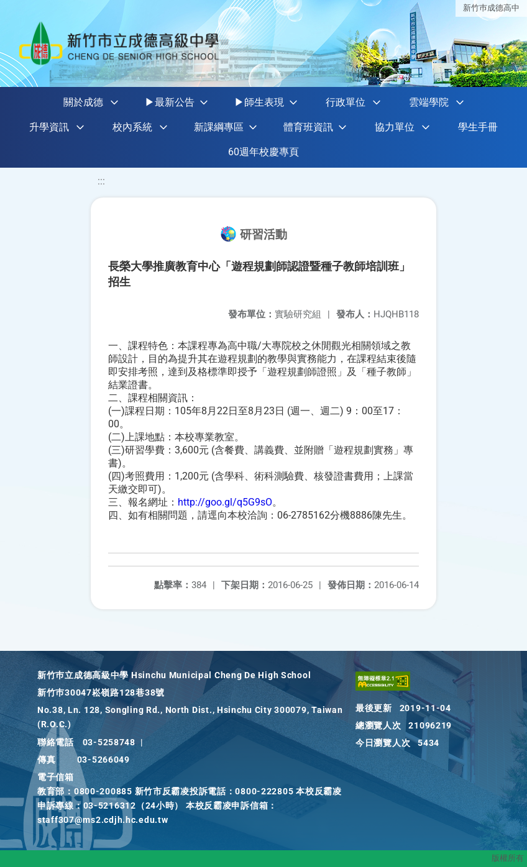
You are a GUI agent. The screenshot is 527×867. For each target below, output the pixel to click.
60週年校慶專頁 (263, 152)
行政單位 (345, 102)
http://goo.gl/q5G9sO (225, 502)
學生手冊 (478, 127)
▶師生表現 (259, 102)
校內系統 (132, 127)
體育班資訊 (308, 127)
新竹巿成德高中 (491, 7)
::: (101, 181)
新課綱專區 (219, 127)
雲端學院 (429, 102)
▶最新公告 (170, 102)
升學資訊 (49, 127)
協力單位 (395, 127)
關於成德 (83, 102)
